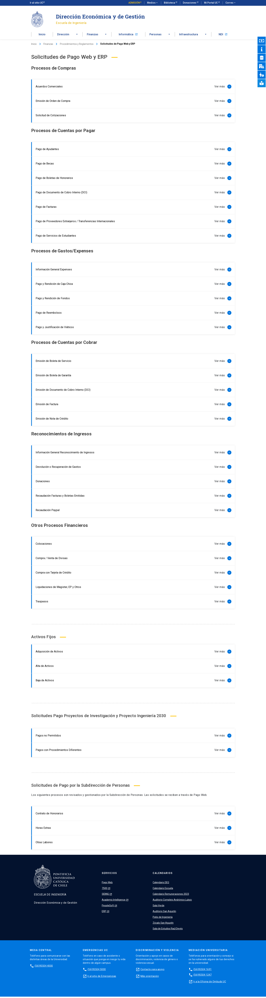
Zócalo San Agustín (163, 924)
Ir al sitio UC (36, 2)
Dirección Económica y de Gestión (100, 16)
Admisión (134, 2)
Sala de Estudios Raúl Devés (168, 930)
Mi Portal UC (211, 2)
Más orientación (149, 977)
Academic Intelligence (115, 901)
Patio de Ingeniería (163, 918)
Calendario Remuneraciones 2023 (171, 895)
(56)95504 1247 (202, 976)
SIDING (107, 895)
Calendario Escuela (163, 889)
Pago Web (107, 883)
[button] (67, 35)
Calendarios (163, 874)
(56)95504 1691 (202, 970)
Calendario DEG (161, 883)
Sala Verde (158, 906)
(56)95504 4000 (44, 967)
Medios (152, 2)
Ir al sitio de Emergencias (102, 977)
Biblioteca (170, 2)
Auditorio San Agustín (164, 912)
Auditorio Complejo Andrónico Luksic (172, 901)
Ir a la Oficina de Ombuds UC (209, 983)
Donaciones (190, 2)
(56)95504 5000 (97, 970)
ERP (105, 912)
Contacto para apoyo (152, 970)
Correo (230, 2)
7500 (106, 889)
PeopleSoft (109, 906)
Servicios (109, 874)
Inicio (42, 35)
